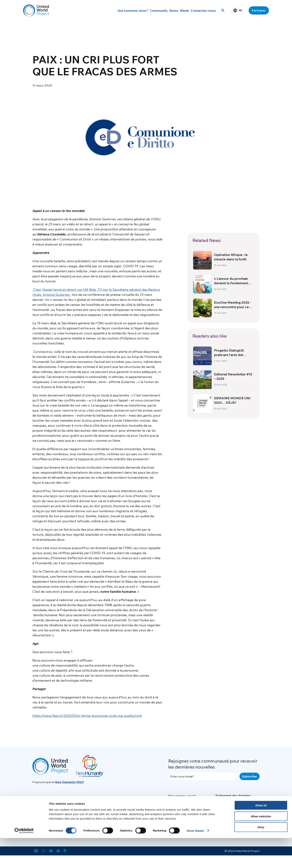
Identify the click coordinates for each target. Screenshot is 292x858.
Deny (261, 847)
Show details (195, 850)
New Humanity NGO (69, 782)
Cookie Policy (225, 806)
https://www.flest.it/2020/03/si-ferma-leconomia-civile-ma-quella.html (87, 716)
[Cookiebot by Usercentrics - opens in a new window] (24, 851)
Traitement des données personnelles (233, 798)
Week (180, 10)
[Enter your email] (202, 776)
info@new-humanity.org (85, 804)
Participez (259, 10)
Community (147, 10)
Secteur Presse (179, 815)
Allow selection (261, 836)
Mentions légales (227, 812)
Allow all (261, 825)
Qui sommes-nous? (120, 10)
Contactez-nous (202, 10)
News (166, 10)
